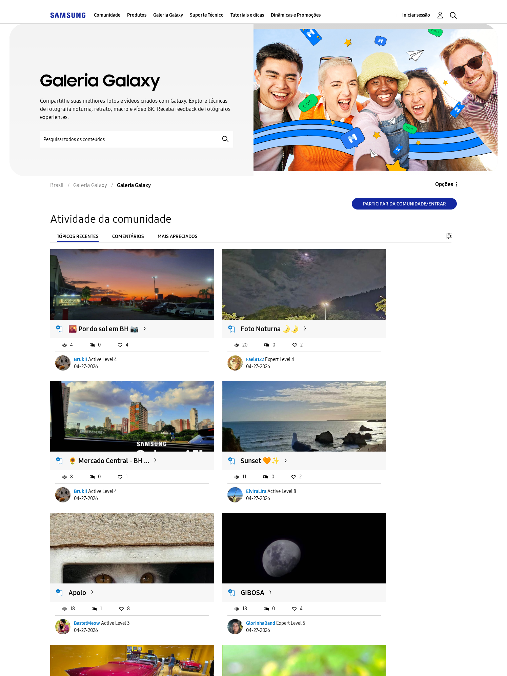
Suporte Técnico (207, 15)
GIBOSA (357, 432)
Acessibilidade (80, 662)
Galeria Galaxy (168, 15)
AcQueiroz (223, 580)
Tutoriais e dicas (247, 15)
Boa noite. (84, 549)
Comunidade (107, 15)
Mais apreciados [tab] (178, 236)
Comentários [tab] (128, 236)
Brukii (80, 345)
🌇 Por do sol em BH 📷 (104, 315)
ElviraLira (84, 462)
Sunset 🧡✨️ (88, 432)
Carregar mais (74, 621)
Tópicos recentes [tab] (78, 236)
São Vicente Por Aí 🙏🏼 (377, 549)
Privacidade (211, 662)
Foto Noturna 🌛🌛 (236, 315)
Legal (257, 662)
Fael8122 (221, 345)
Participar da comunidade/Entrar (404, 204)
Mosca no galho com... (239, 549)
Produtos (136, 15)
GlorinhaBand (365, 462)
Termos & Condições (148, 662)
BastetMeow (225, 462)
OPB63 (81, 580)
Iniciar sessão (416, 15)
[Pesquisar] (136, 139)
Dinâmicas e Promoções (296, 15)
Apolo (216, 432)
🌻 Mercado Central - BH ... (385, 315)
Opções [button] (444, 184)
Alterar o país (304, 662)
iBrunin (359, 580)
